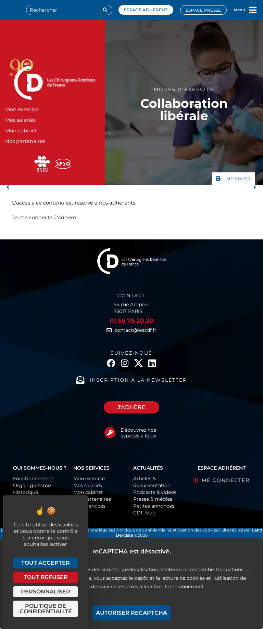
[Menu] (253, 10)
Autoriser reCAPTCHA (131, 613)
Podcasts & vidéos (154, 492)
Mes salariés (20, 120)
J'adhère (65, 217)
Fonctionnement (33, 478)
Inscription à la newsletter (138, 380)
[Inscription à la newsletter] (80, 380)
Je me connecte (32, 217)
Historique (25, 492)
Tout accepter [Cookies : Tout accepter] (45, 563)
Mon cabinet (21, 130)
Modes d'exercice (184, 89)
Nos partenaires (25, 141)
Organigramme (32, 485)
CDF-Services (89, 506)
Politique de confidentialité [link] (46, 609)
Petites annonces (153, 506)
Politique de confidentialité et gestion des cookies (167, 530)
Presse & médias (152, 499)
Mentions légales (96, 530)
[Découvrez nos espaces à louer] (109, 432)
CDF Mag (144, 513)
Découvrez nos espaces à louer (139, 433)
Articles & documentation (152, 481)
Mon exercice (22, 109)
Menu (239, 9)
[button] (233, 178)
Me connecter (226, 480)
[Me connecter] (195, 480)
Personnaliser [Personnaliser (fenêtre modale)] (45, 591)
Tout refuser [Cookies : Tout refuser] (46, 577)
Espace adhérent (146, 9)
